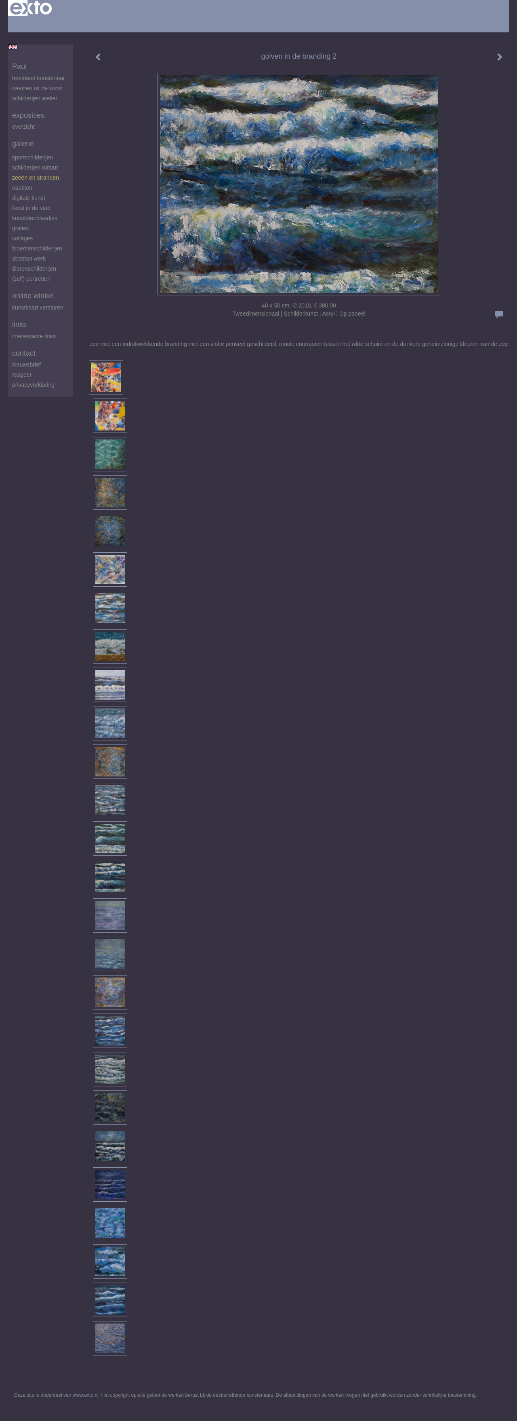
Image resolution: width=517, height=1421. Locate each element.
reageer (22, 374)
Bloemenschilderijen (37, 248)
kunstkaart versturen (37, 307)
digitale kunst (28, 198)
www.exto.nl (86, 1395)
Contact (24, 353)
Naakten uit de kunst (37, 88)
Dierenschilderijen (34, 268)
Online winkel (33, 296)
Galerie (23, 144)
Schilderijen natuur (35, 167)
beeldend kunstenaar (38, 78)
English (12, 47)
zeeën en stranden (35, 177)
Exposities (28, 115)
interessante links (34, 336)
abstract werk (29, 258)
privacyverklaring (33, 385)
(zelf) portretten (31, 279)
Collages (22, 238)
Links (19, 324)
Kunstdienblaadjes (34, 218)
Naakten (22, 188)
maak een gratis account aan (86, 24)
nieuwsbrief (26, 364)
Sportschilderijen (32, 157)
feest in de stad (31, 208)
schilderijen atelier (34, 98)
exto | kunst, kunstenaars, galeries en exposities (31, 8)
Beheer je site (25, 24)
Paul (19, 66)
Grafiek (20, 228)
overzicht (23, 126)
